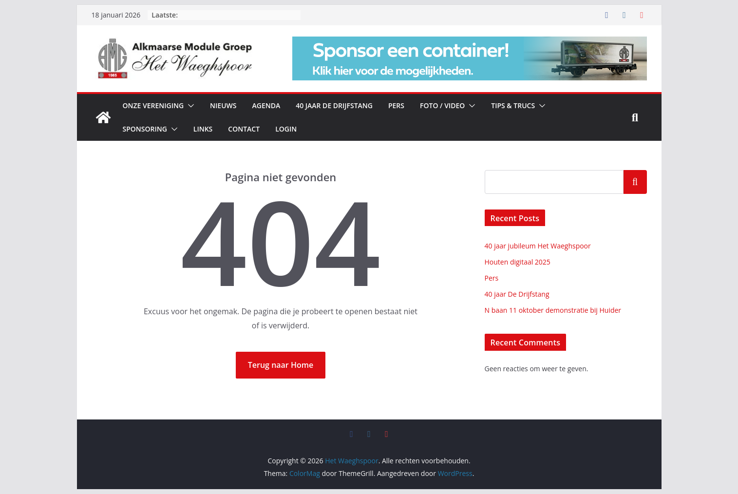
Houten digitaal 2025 (517, 261)
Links (202, 128)
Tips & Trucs (513, 105)
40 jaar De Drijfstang (334, 105)
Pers (396, 105)
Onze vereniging (153, 105)
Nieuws (223, 105)
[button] (189, 106)
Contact (244, 128)
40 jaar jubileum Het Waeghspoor (538, 245)
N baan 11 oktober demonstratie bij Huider (553, 310)
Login (286, 128)
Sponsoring (145, 128)
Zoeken (635, 181)
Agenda (266, 105)
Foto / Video (442, 105)
